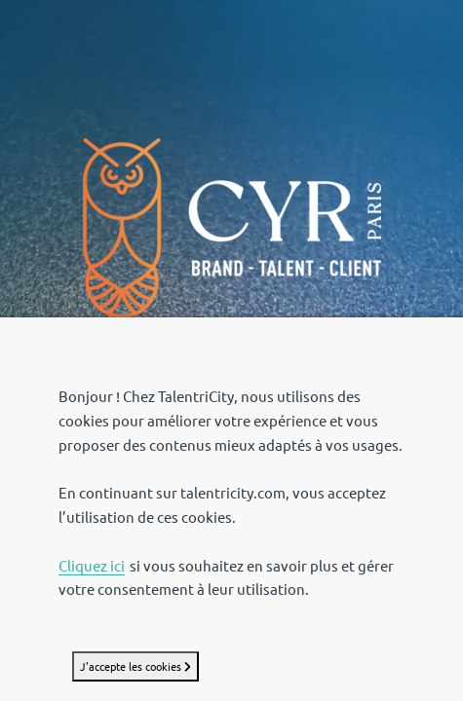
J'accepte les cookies (135, 666)
